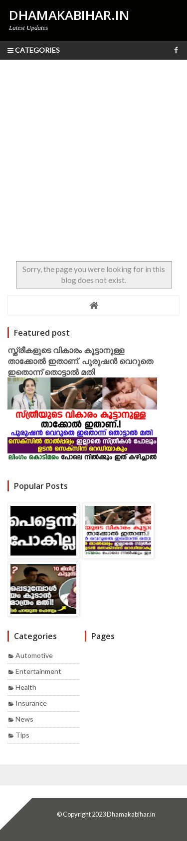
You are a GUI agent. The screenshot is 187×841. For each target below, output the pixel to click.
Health (25, 687)
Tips (22, 735)
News (24, 719)
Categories (33, 50)
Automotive (34, 655)
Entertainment (38, 671)
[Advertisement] (93, 158)
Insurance (31, 703)
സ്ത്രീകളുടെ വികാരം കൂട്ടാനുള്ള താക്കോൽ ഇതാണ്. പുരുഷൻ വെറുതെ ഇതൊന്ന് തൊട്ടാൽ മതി (80, 361)
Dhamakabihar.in (131, 814)
